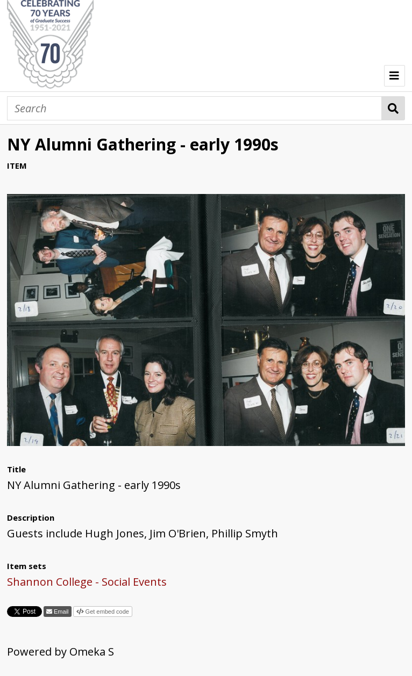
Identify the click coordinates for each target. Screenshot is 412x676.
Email (60, 611)
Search (393, 108)
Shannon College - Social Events (87, 581)
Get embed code (106, 611)
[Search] (194, 108)
